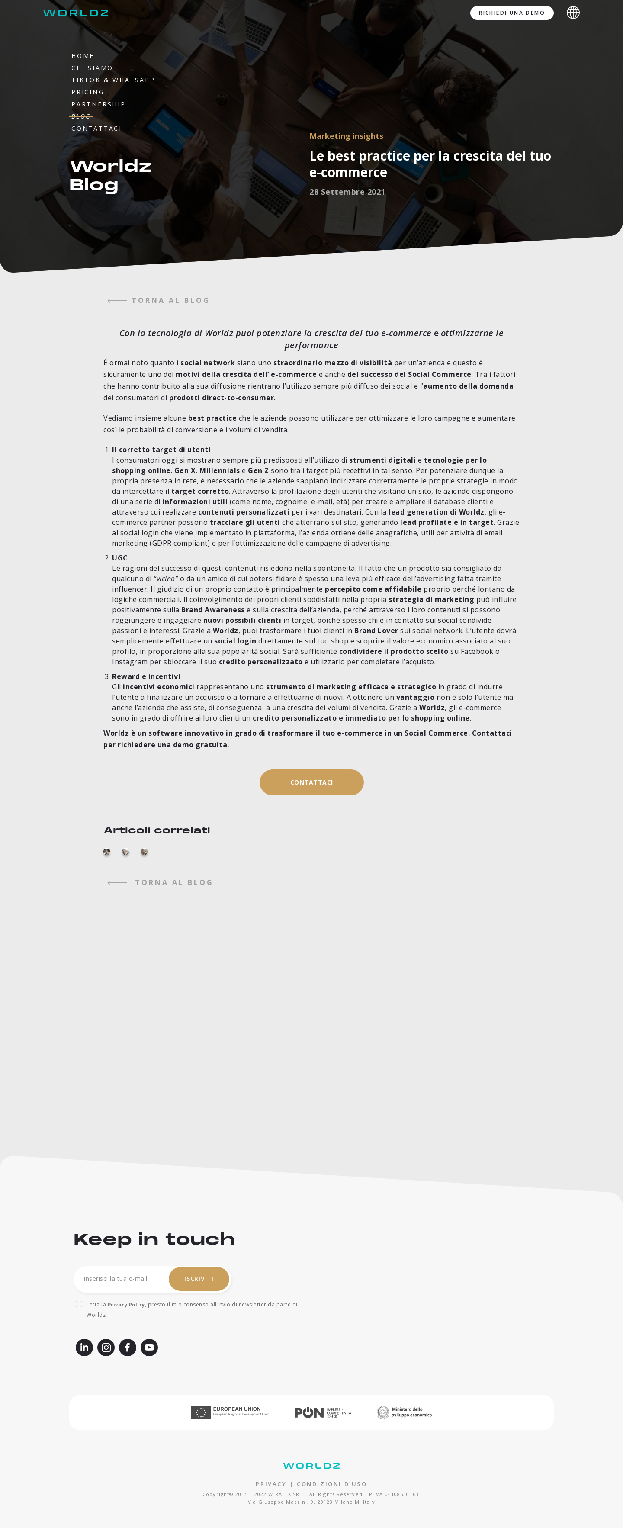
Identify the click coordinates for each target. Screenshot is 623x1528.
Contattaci (96, 128)
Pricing (87, 92)
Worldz (472, 512)
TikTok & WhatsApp (113, 80)
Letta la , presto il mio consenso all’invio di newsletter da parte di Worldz (192, 1310)
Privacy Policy (126, 1304)
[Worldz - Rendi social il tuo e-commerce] (77, 13)
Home (82, 55)
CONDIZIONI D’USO (332, 1484)
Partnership (98, 104)
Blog (81, 116)
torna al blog (159, 300)
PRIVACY (271, 1484)
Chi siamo (92, 68)
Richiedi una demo (512, 12)
